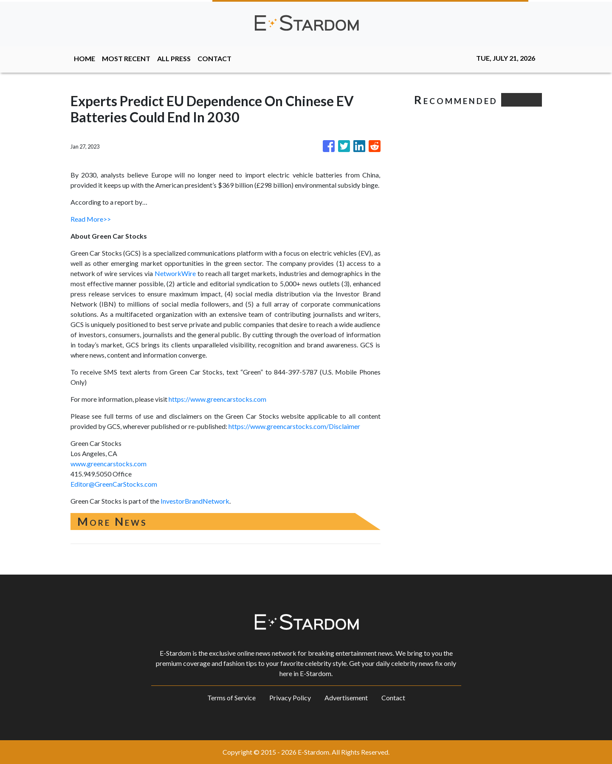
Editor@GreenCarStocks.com (114, 484)
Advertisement (346, 698)
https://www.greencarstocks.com (217, 399)
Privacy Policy (290, 698)
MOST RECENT (126, 58)
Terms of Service (231, 698)
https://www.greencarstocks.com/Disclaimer (294, 426)
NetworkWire (175, 273)
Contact (393, 698)
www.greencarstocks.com (109, 464)
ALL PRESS (174, 58)
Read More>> (91, 219)
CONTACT (214, 58)
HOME (84, 58)
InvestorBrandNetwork (195, 501)
